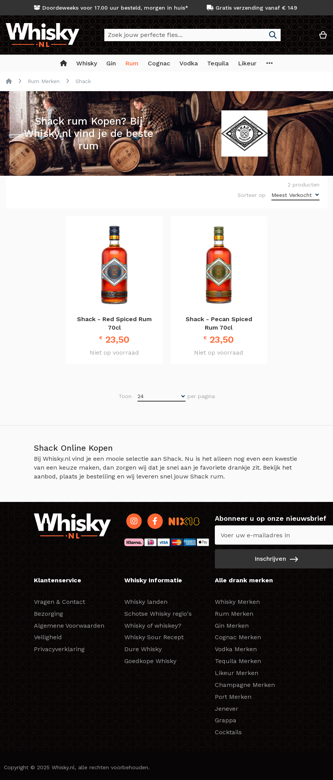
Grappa (225, 720)
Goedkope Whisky (150, 661)
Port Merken (233, 696)
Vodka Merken (236, 649)
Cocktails (228, 732)
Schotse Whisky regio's (158, 613)
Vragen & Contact (59, 601)
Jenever (226, 708)
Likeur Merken (236, 673)
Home (9, 81)
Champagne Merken (245, 684)
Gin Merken (232, 625)
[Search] (273, 35)
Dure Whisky (143, 649)
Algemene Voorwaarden (69, 625)
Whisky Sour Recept (154, 637)
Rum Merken (44, 81)
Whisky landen (145, 601)
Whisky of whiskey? (152, 625)
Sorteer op (252, 195)
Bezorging (48, 613)
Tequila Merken (238, 661)
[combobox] (192, 35)
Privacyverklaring (59, 649)
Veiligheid (48, 637)
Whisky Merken (237, 601)
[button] (300, 38)
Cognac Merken (238, 637)
